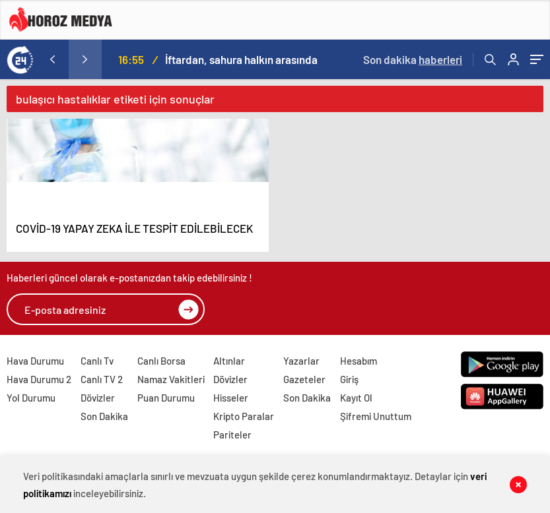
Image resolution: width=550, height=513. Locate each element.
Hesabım (358, 361)
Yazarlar (301, 361)
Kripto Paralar (243, 416)
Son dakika (412, 59)
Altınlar (229, 361)
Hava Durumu (35, 361)
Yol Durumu (31, 398)
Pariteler (232, 434)
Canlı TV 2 (102, 379)
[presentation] (52, 59)
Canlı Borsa (161, 361)
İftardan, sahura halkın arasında (241, 59)
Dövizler (98, 398)
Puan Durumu (166, 398)
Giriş (349, 379)
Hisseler (230, 398)
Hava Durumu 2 (39, 379)
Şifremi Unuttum (375, 416)
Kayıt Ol (356, 398)
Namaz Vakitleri (171, 379)
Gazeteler (304, 379)
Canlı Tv (97, 361)
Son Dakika (104, 416)
